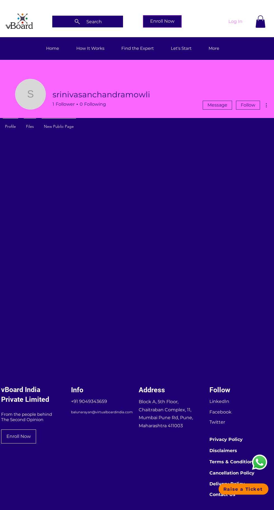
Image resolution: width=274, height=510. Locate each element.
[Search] (87, 21)
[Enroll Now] (162, 21)
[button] (260, 21)
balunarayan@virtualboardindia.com (102, 412)
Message (217, 105)
